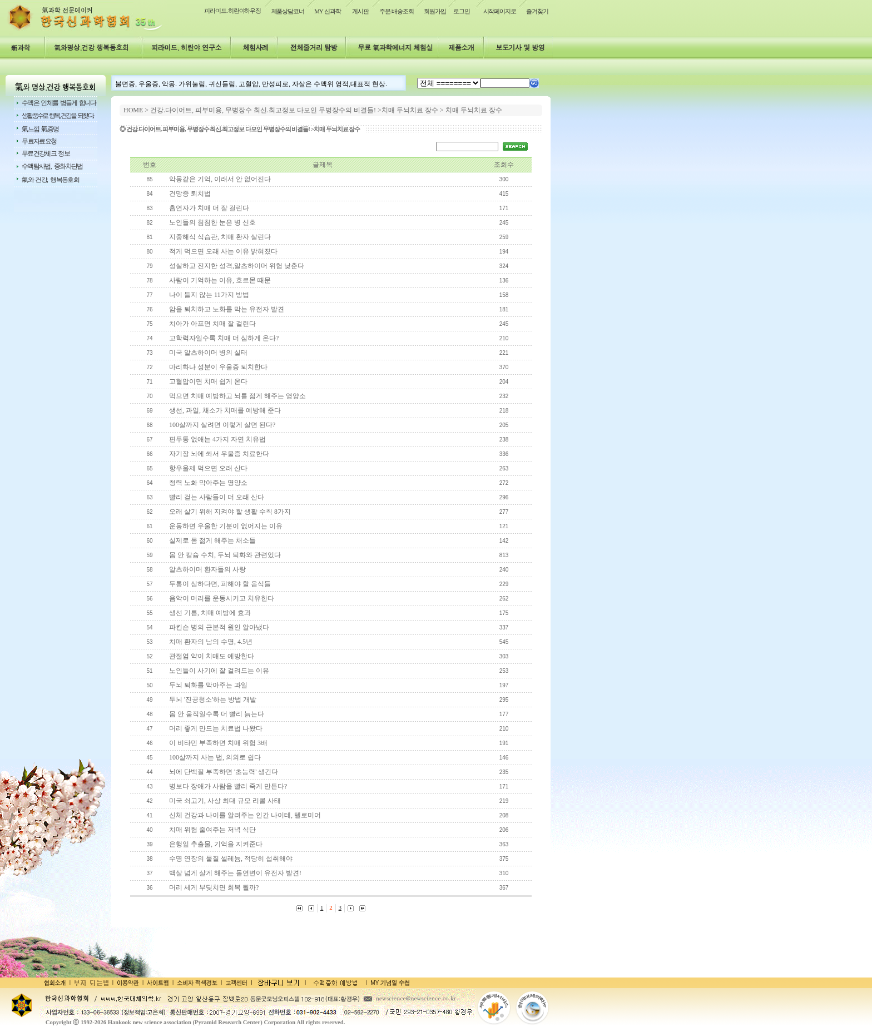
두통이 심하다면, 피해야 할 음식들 (220, 584)
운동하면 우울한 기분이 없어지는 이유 (226, 526)
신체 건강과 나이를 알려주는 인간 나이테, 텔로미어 (245, 815)
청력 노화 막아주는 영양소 (208, 483)
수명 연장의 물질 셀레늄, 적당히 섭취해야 (231, 858)
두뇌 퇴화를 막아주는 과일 (208, 685)
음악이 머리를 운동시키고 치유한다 (221, 598)
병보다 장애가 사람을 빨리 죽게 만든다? (228, 786)
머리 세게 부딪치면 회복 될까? (214, 887)
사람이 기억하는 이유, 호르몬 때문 (220, 280)
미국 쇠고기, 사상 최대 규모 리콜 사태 (225, 801)
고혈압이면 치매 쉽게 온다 (208, 381)
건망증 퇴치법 (190, 193)
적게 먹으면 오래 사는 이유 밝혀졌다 (223, 251)
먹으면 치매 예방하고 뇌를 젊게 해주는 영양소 (237, 396)
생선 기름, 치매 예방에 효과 (210, 613)
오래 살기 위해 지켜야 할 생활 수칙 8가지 (230, 511)
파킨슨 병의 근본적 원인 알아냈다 (219, 627)
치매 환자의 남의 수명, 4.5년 (210, 642)
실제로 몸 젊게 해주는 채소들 (212, 540)
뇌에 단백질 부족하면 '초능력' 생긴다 (223, 772)
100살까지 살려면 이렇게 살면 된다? (222, 425)
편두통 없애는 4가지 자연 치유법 (217, 439)
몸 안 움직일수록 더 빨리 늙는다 (216, 714)
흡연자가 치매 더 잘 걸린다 (209, 208)
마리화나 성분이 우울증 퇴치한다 (218, 367)
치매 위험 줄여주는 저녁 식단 (212, 829)
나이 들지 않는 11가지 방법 (209, 295)
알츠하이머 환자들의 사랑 (207, 569)
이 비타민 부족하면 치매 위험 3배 (218, 743)
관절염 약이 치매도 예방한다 (211, 656)
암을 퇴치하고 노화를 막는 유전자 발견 (226, 309)
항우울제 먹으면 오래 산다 (208, 468)
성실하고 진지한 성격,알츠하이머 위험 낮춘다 (236, 266)
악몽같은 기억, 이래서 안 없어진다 (220, 179)
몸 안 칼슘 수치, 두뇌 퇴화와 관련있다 (225, 555)
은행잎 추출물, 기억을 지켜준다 (215, 844)
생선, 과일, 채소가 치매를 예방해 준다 (225, 410)
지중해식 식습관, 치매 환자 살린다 (220, 237)
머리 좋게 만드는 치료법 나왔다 (215, 728)
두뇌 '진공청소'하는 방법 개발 (212, 699)
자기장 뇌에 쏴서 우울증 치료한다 (219, 454)
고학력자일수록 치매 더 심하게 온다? (224, 338)
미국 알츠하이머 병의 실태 (208, 352)
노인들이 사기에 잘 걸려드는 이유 (219, 670)
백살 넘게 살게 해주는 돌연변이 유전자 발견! (235, 873)
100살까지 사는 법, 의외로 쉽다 (215, 757)
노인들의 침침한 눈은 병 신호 (212, 222)
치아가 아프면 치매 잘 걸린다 (212, 324)
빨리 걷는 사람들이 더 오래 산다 (216, 497)
